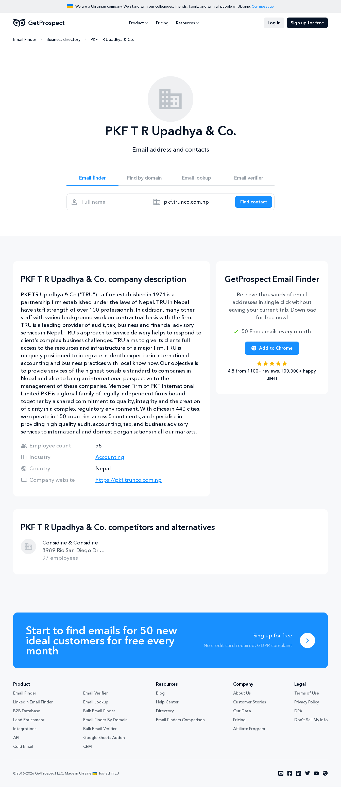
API (16, 740)
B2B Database (26, 713)
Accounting (109, 459)
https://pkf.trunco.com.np (128, 482)
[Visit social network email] (280, 775)
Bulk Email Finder (99, 713)
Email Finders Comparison (180, 722)
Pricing (162, 22)
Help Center (167, 704)
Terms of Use (306, 695)
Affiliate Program (249, 731)
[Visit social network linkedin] (298, 775)
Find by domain (145, 178)
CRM (87, 748)
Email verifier (249, 178)
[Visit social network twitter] (307, 775)
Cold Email (23, 748)
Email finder (92, 178)
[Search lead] (252, 203)
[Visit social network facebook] (289, 775)
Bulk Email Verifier (100, 731)
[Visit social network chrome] (325, 775)
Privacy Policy (306, 704)
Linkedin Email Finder (33, 704)
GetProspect (39, 23)
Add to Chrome (272, 350)
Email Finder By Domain (105, 722)
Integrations (24, 731)
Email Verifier (95, 695)
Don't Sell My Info (311, 722)
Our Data (242, 713)
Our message (263, 6)
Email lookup (196, 178)
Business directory (63, 39)
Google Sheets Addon (104, 740)
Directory (165, 713)
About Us (242, 695)
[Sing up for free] (307, 642)
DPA (298, 713)
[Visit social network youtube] (316, 775)
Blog (160, 695)
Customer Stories (249, 704)
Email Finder (24, 39)
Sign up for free (307, 23)
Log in (274, 23)
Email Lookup (95, 704)
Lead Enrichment (29, 722)
